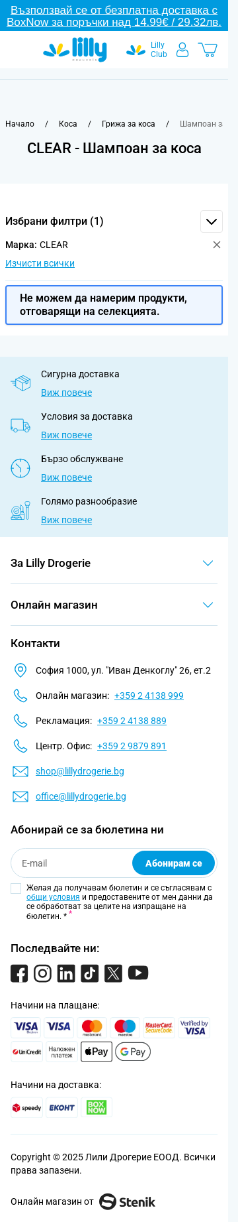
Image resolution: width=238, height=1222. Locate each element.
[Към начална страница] (19, 124)
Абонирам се (173, 863)
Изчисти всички (40, 263)
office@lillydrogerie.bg (81, 796)
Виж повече (66, 392)
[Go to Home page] (75, 49)
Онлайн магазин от (83, 1201)
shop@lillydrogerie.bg (80, 771)
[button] (114, 221)
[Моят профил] (182, 50)
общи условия (53, 897)
